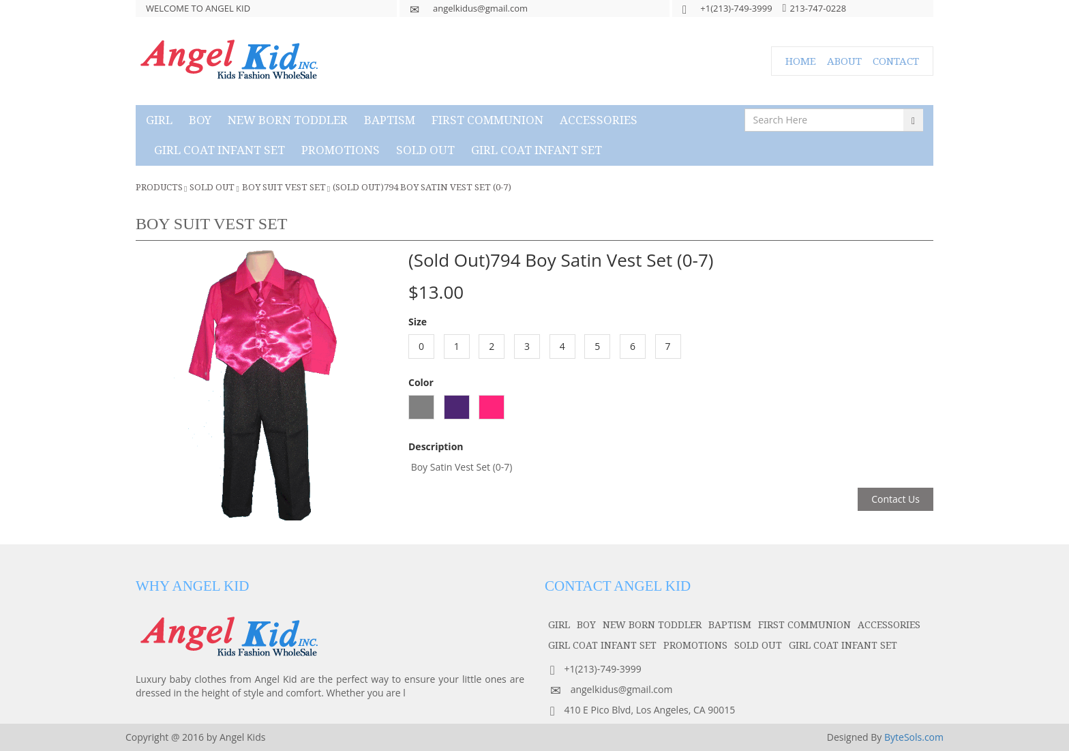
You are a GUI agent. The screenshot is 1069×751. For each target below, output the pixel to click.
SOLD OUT (425, 150)
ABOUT (844, 61)
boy (200, 120)
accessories (598, 120)
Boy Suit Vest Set (284, 187)
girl (159, 120)
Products (159, 187)
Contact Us (895, 498)
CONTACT (896, 61)
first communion (487, 120)
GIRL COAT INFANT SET (219, 150)
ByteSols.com (914, 737)
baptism (389, 120)
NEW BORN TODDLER (288, 120)
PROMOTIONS (340, 150)
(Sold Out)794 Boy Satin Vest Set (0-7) (422, 187)
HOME (800, 61)
